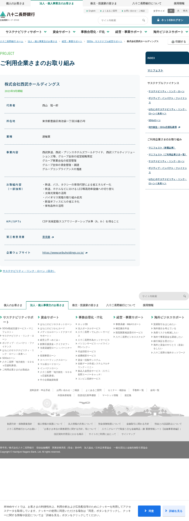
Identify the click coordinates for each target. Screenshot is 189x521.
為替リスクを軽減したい (165, 332)
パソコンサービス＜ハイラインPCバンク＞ (94, 345)
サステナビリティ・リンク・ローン (166, 91)
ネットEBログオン (172, 20)
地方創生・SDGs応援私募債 (163, 127)
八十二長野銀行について (146, 3)
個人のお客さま (15, 3)
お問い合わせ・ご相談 (134, 11)
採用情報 (179, 3)
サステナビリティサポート (18, 320)
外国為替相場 (64, 395)
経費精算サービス (87, 355)
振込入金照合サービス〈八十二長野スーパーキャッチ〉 (94, 373)
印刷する (180, 41)
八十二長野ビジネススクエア (130, 337)
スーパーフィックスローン (53, 360)
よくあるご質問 (109, 11)
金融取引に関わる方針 (137, 424)
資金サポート (50, 317)
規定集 (128, 395)
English (92, 11)
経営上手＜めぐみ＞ (50, 340)
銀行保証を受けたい (163, 341)
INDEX (151, 58)
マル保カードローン (50, 364)
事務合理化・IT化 (90, 317)
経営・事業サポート (130, 317)
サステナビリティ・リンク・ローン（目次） (29, 270)
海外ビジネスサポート (169, 317)
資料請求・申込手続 (40, 390)
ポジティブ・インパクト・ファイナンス (168, 100)
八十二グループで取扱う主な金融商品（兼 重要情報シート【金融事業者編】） (142, 429)
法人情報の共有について (80, 424)
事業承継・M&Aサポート (128, 324)
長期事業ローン (48, 355)
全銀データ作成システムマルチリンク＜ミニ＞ (94, 365)
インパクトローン (49, 368)
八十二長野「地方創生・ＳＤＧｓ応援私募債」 (18, 364)
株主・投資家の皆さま (103, 3)
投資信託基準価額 (87, 395)
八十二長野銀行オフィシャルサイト (17, 16)
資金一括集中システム (89, 360)
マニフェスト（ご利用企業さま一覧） (168, 154)
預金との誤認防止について (168, 424)
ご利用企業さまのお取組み (15, 369)
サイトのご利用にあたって (102, 434)
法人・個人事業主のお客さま (57, 3)
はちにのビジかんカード (52, 328)
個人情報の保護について (50, 424)
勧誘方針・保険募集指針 (19, 424)
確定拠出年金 (122, 328)
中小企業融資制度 (49, 380)
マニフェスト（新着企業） (162, 147)
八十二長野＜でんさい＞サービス (94, 334)
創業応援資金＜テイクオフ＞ (55, 344)
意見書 (46, 237)
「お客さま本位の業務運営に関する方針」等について (69, 429)
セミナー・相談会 (117, 390)
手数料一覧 (138, 390)
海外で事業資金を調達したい (168, 337)
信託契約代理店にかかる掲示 (68, 434)
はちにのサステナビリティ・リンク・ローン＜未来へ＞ (168, 111)
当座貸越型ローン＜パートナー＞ (56, 350)
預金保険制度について (109, 424)
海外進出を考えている (164, 328)
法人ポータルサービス (89, 328)
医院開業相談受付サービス (129, 332)
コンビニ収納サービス (89, 378)
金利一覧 (154, 390)
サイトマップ (128, 434)
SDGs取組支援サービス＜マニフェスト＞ (17, 330)
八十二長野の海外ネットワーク (169, 352)
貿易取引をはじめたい (164, 324)
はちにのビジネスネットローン (56, 324)
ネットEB (83, 324)
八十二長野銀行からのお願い (21, 429)
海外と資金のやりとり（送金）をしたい (169, 347)
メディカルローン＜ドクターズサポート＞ (56, 334)
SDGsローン (155, 120)
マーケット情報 (110, 395)
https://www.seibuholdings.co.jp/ (63, 252)
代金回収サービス (87, 351)
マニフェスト (155, 70)
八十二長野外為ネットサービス (94, 340)
